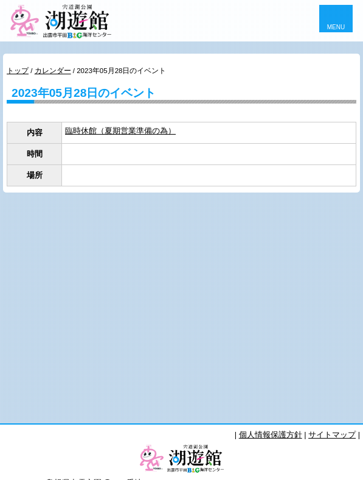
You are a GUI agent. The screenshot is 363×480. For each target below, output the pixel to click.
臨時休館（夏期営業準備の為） (120, 130)
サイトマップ (332, 434)
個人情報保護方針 (270, 434)
